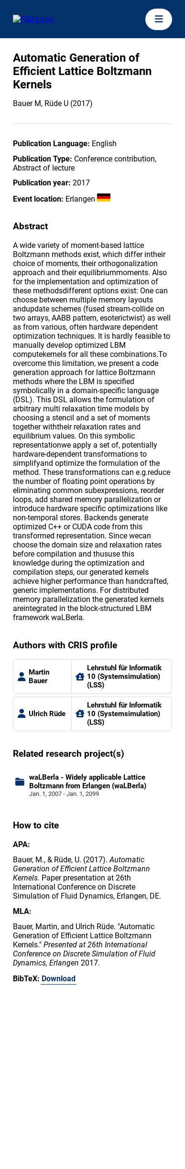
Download (59, 978)
